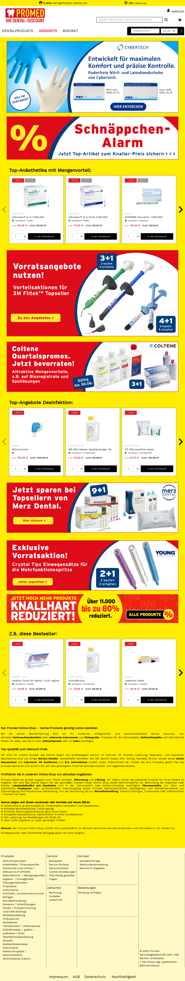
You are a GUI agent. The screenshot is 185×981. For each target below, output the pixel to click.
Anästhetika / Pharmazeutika (21, 864)
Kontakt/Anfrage (90, 860)
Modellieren (10, 922)
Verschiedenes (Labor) (16, 958)
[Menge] (19, 236)
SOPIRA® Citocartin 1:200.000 (143, 217)
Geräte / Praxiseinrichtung (19, 907)
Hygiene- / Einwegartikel (18, 879)
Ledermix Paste (134, 680)
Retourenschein (59, 868)
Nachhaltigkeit (124, 977)
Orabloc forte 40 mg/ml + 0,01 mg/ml (35, 680)
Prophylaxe (9, 886)
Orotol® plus (76, 680)
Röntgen (8, 897)
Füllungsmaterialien (15, 882)
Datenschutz (95, 977)
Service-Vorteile (59, 864)
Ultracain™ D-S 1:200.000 (28, 217)
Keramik (8, 940)
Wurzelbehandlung (14, 900)
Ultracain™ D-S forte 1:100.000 (87, 217)
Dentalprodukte (17, 30)
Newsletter (55, 860)
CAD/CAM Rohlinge (14, 911)
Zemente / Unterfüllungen (19, 904)
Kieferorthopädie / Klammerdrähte (14, 953)
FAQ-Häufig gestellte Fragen (62, 877)
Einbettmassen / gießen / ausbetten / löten (18, 931)
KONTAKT (70, 30)
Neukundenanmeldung (94, 864)
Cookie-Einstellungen (62, 871)
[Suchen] (166, 20)
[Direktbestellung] (181, 31)
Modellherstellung (14, 915)
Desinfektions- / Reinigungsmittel (24, 875)
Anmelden (175, 10)
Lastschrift (55, 899)
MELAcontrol (20, 449)
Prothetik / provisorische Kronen (23, 893)
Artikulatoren (11, 918)
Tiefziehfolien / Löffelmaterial (21, 926)
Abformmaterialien (14, 860)
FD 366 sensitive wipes (139, 449)
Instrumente (10, 889)
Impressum (58, 977)
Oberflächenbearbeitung (18, 936)
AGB (76, 977)
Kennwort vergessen (92, 868)
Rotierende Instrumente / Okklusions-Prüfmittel (19, 870)
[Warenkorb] (180, 20)
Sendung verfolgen (90, 892)
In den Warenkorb (44, 236)
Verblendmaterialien (15, 944)
